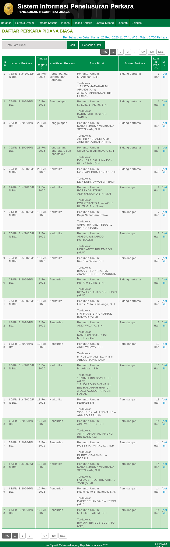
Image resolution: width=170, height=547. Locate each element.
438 (151, 51)
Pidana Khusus (83, 22)
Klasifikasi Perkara (62, 63)
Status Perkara (135, 63)
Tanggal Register (42, 63)
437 (143, 51)
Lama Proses (156, 63)
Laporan (123, 22)
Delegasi (136, 22)
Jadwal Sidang (105, 22)
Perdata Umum (24, 22)
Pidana (65, 22)
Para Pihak (97, 63)
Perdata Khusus (47, 22)
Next (160, 51)
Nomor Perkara (21, 63)
